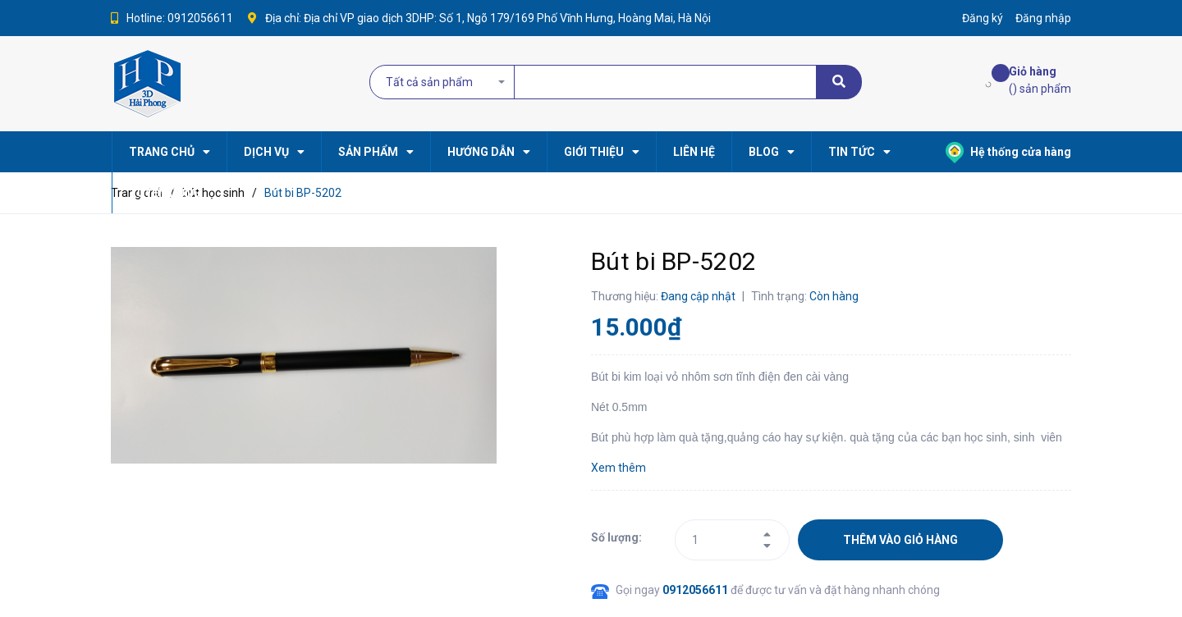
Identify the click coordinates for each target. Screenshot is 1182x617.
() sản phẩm (1040, 79)
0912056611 (200, 18)
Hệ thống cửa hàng (1008, 151)
